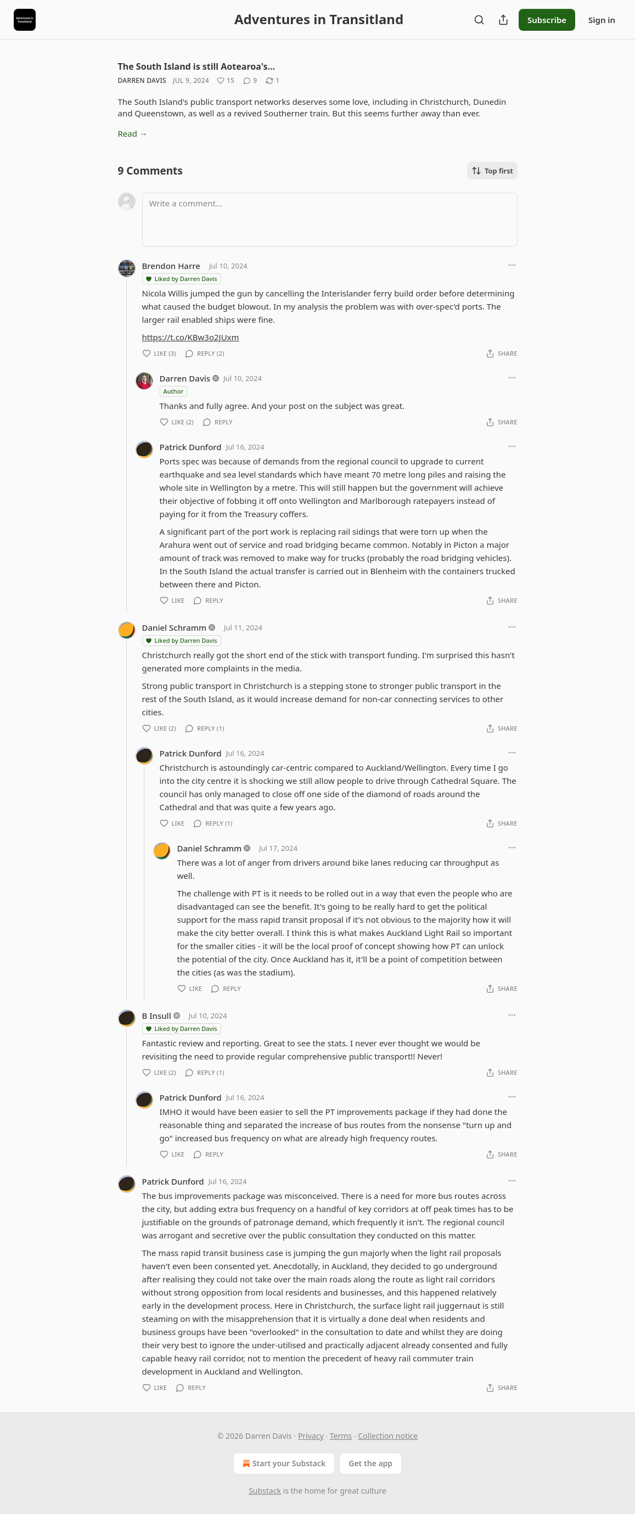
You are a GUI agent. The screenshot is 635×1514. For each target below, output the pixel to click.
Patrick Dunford (191, 446)
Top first (492, 171)
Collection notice (388, 1436)
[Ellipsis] (512, 265)
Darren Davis (142, 80)
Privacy (311, 1436)
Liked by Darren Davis (181, 278)
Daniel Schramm (174, 627)
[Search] (479, 20)
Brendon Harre (171, 265)
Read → (133, 133)
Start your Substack (282, 1463)
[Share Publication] (503, 20)
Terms (341, 1436)
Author (174, 391)
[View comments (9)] (250, 80)
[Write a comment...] (330, 219)
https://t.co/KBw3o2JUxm (190, 337)
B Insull (156, 1015)
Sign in (601, 19)
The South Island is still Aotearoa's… (197, 66)
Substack (265, 1490)
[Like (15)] (225, 80)
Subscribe (546, 19)
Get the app (370, 1463)
